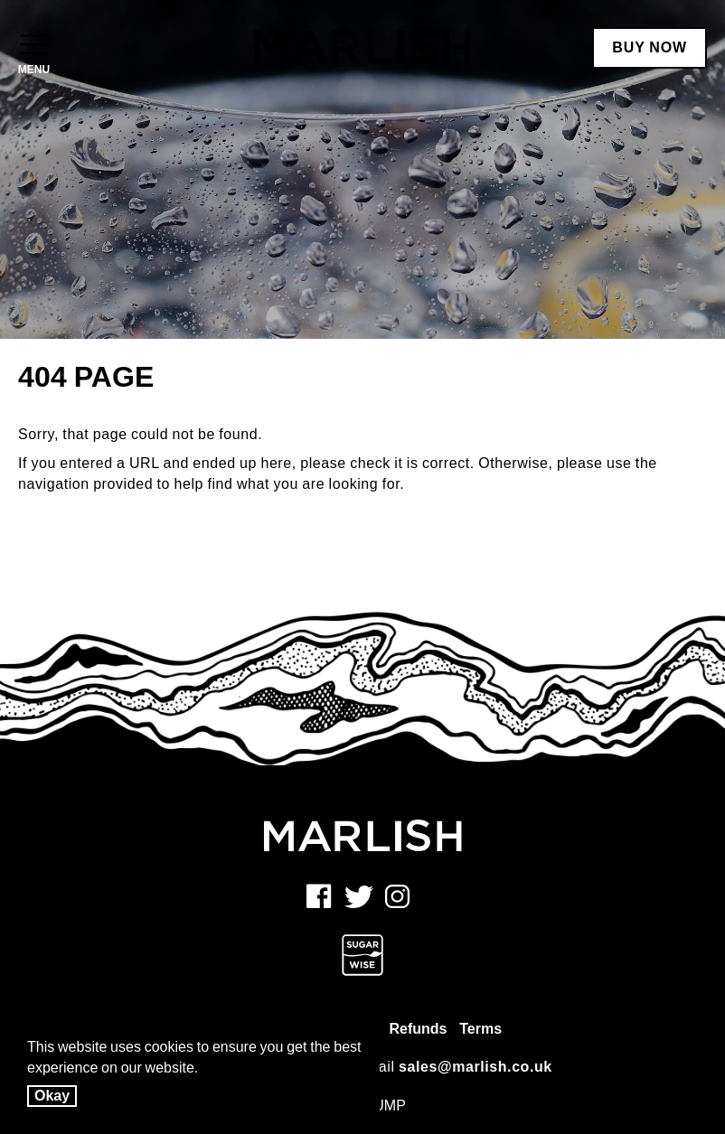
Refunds (418, 1028)
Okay (52, 1095)
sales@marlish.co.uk (475, 1066)
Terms (480, 1028)
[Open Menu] (34, 46)
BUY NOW (649, 47)
